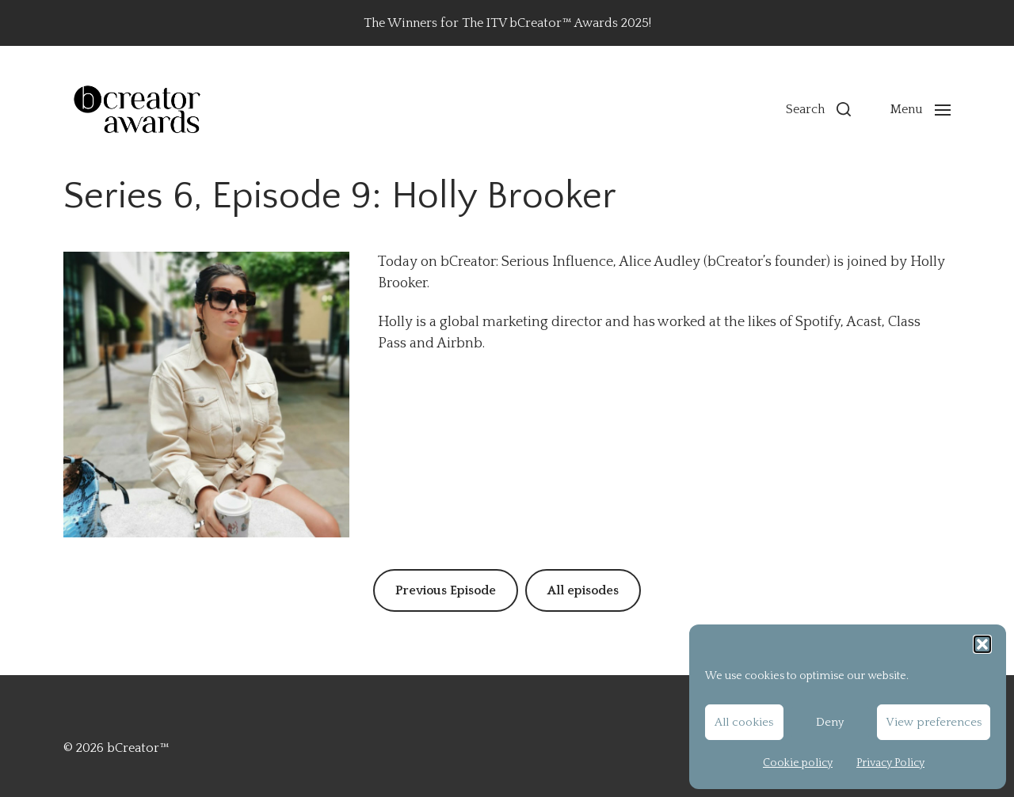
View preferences (934, 722)
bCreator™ (138, 748)
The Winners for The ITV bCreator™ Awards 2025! (507, 23)
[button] (982, 644)
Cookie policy (798, 763)
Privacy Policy (890, 763)
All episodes (583, 590)
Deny (830, 722)
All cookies (744, 722)
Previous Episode (445, 590)
